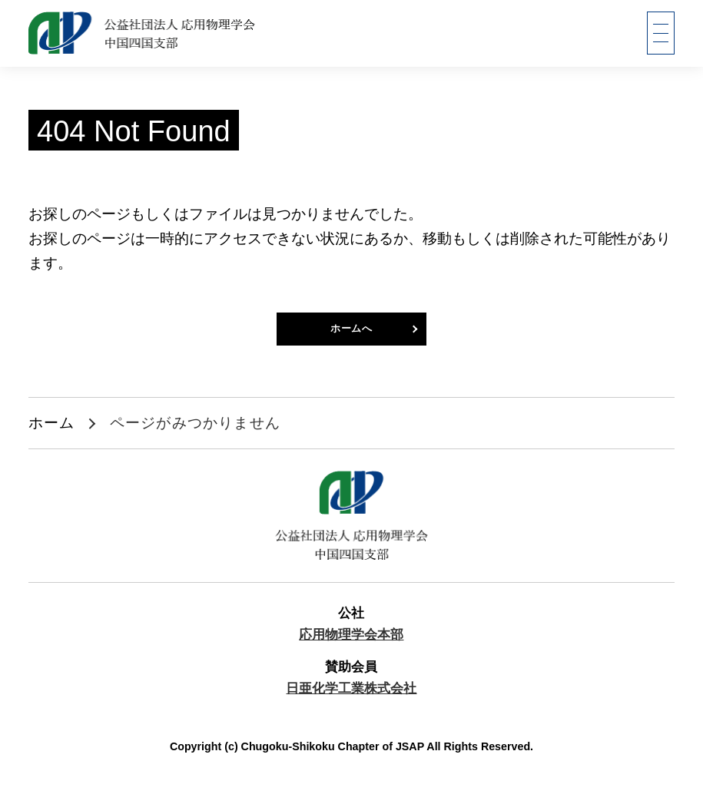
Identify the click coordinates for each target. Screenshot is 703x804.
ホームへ (351, 333)
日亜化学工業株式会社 (351, 697)
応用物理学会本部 (351, 644)
